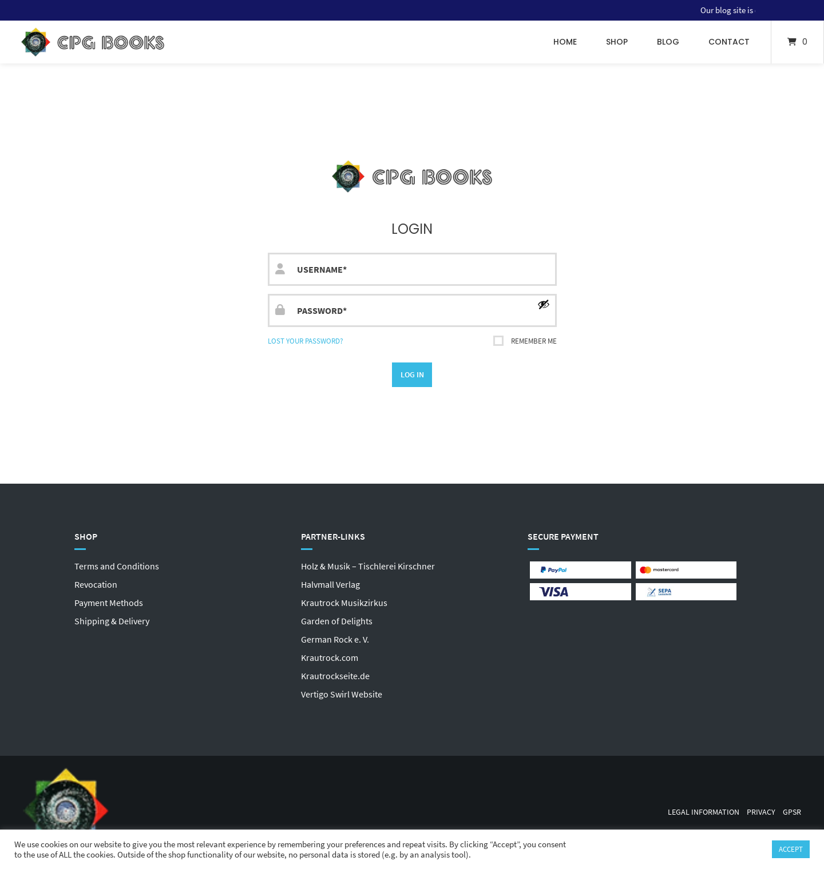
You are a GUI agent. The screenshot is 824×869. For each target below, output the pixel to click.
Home (565, 41)
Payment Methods (108, 602)
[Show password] (543, 304)
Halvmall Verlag (330, 584)
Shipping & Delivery (111, 621)
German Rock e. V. (335, 639)
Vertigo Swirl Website (341, 694)
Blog (668, 41)
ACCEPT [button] (791, 849)
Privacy (761, 812)
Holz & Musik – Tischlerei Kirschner (368, 566)
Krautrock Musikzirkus (344, 602)
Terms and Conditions (116, 566)
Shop (617, 41)
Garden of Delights (337, 621)
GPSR (792, 812)
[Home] (92, 42)
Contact (729, 41)
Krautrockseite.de (335, 675)
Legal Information (703, 812)
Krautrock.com (329, 657)
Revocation (95, 584)
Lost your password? (305, 340)
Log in (412, 374)
